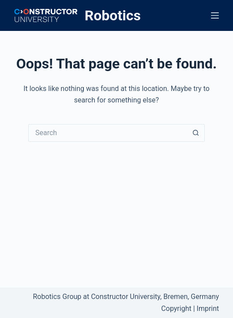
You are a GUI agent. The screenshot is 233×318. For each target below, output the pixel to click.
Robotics (113, 15)
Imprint (208, 308)
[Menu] (215, 15)
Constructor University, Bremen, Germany (155, 296)
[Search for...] (107, 133)
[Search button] (196, 133)
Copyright (176, 308)
